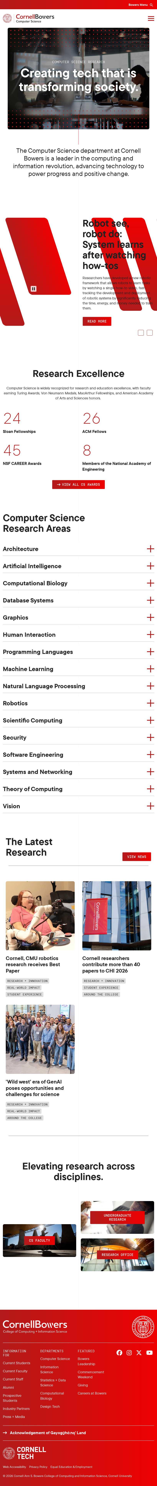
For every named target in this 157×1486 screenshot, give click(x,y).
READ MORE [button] (97, 321)
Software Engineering (33, 754)
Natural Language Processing (44, 686)
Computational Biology (35, 583)
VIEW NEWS (136, 856)
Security (14, 737)
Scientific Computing (32, 720)
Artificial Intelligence (32, 566)
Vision (11, 806)
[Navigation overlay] (151, 18)
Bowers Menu (138, 5)
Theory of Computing (33, 789)
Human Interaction (29, 634)
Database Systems (28, 600)
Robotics (15, 703)
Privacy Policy (38, 1467)
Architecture (20, 549)
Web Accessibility (14, 1467)
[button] (78, 484)
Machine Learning (28, 669)
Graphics (15, 617)
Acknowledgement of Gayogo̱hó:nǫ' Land (48, 1432)
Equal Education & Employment (71, 1467)
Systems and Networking (37, 771)
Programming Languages (38, 651)
